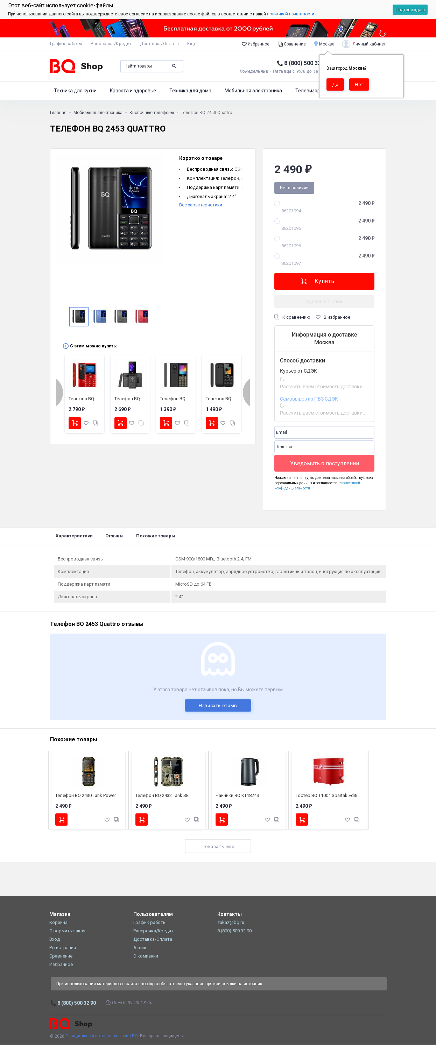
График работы (66, 43)
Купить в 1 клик (324, 301)
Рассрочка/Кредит (111, 43)
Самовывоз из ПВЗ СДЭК (309, 399)
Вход (54, 939)
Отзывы (114, 535)
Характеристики (74, 535)
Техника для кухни (75, 90)
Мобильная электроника (253, 90)
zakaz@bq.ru (230, 922)
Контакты (229, 914)
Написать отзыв (218, 705)
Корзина (58, 922)
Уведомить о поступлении (324, 463)
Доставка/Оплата (159, 43)
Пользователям (153, 914)
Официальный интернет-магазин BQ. (102, 1036)
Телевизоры (309, 90)
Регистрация (62, 948)
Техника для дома (190, 90)
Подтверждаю (410, 9)
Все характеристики (200, 204)
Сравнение (292, 43)
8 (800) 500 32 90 (306, 63)
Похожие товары (155, 535)
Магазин (59, 914)
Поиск (174, 66)
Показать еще (218, 846)
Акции (139, 948)
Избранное (255, 43)
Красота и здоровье (133, 90)
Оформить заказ (67, 931)
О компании (145, 956)
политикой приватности (290, 14)
